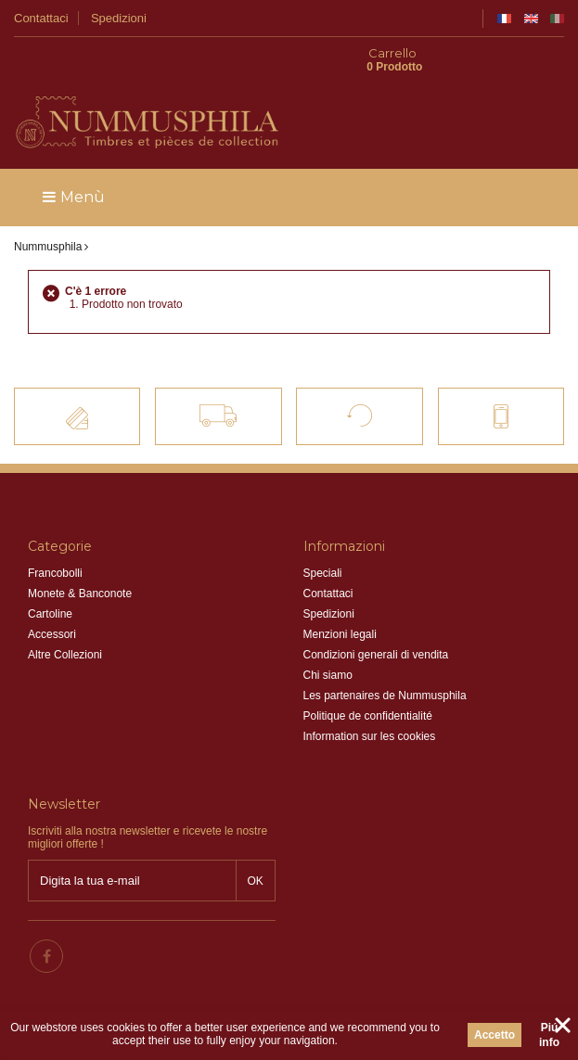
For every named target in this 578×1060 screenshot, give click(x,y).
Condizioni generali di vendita (376, 624)
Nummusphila (48, 216)
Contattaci (41, 18)
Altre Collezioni (65, 624)
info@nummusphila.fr (388, 913)
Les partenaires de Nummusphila (385, 664)
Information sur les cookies (369, 705)
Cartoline (50, 583)
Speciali (322, 542)
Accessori (52, 603)
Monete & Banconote (80, 562)
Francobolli (55, 542)
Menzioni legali (340, 603)
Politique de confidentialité (367, 685)
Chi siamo (328, 644)
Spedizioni (119, 18)
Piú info (549, 1035)
